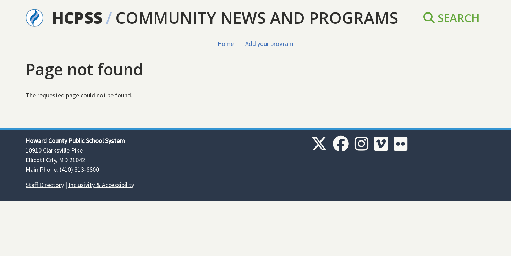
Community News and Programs (256, 17)
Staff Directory (45, 185)
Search (451, 17)
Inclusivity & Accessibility (101, 185)
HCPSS (77, 17)
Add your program (269, 43)
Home (226, 43)
